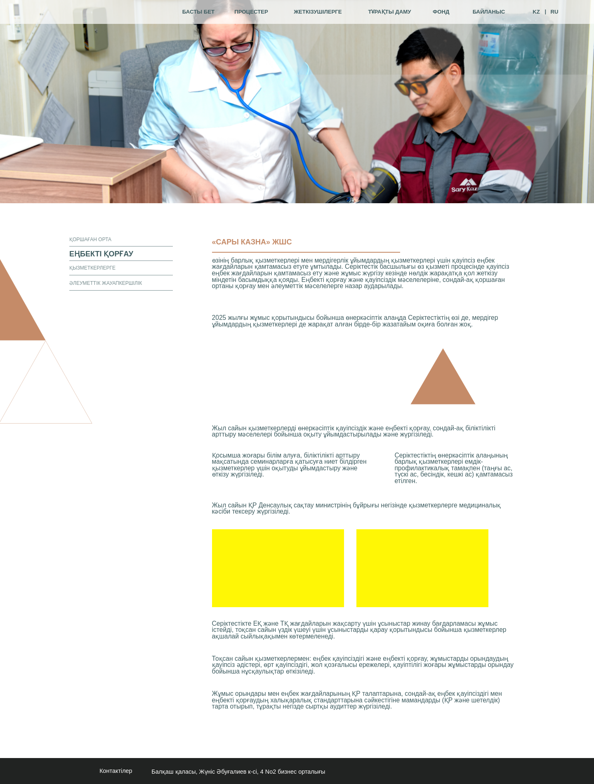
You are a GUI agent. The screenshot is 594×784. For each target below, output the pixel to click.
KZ (536, 12)
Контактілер (115, 771)
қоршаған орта (90, 239)
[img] (99, 12)
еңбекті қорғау (101, 254)
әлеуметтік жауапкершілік (105, 283)
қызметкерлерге (92, 268)
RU (554, 12)
